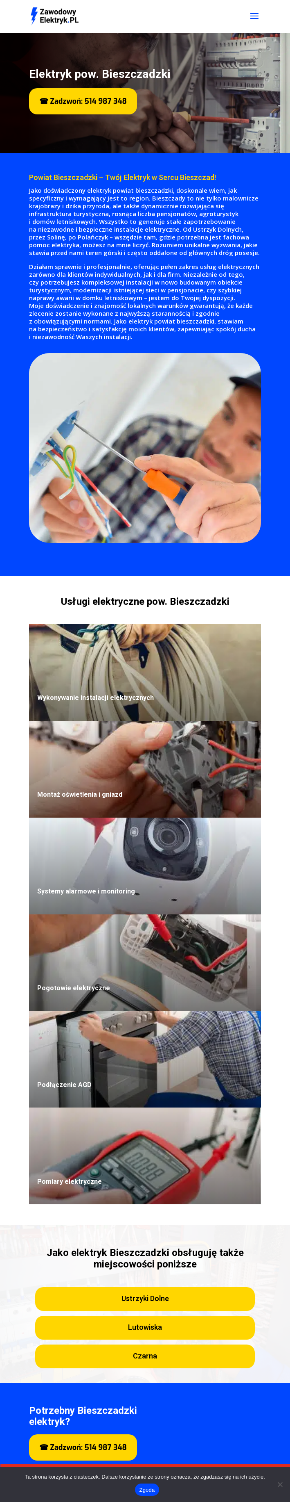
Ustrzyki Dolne (145, 1298)
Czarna (145, 1356)
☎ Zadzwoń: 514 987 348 (83, 101)
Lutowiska (145, 1327)
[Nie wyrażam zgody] (280, 1484)
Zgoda (147, 1490)
